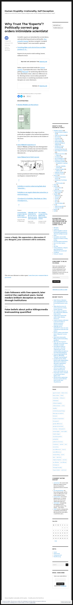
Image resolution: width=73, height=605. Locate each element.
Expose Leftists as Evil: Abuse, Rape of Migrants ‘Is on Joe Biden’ (61, 334)
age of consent (56, 392)
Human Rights (58, 141)
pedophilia (55, 439)
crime (63, 405)
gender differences (57, 423)
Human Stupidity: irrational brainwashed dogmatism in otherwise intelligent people (60, 232)
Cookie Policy (32, 602)
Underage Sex (58, 208)
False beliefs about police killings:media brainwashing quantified (61, 339)
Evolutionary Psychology (61, 180)
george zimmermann (58, 426)
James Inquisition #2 (26, 144)
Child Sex (58, 170)
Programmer (8, 41)
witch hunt (63, 470)
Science (7, 47)
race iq (63, 449)
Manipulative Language (62, 163)
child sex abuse (56, 405)
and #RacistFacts (27, 104)
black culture (56, 395)
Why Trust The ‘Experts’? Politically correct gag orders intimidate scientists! (61, 343)
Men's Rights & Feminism (61, 150)
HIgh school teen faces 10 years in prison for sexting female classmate (60, 308)
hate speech (62, 428)
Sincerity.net (43, 61)
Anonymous (57, 483)
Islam (56, 200)
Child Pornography (59, 206)
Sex (54, 204)
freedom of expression (58, 418)
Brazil (62, 395)
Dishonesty (7, 45)
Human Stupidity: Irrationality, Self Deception (29, 11)
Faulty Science (58, 140)
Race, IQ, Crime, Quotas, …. (60, 243)
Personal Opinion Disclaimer (61, 241)
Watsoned (25, 71)
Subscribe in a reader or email (60, 289)
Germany (55, 428)
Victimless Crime (59, 174)
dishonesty (7, 50)
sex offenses (63, 462)
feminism (55, 416)
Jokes (56, 189)
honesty (56, 209)
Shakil (55, 509)
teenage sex (56, 464)
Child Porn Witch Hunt (60, 135)
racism (62, 454)
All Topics (56, 227)
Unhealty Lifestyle (59, 172)
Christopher (56, 503)
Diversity (57, 136)
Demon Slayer (57, 496)
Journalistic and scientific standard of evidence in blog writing (61, 238)
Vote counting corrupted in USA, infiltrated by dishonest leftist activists (42, 215)
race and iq (55, 446)
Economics (57, 138)
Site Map (56, 246)
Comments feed (58, 555)
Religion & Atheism (59, 160)
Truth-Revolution (59, 203)
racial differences (57, 452)
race (66, 444)
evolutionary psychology (59, 410)
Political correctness (60, 153)
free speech (56, 421)
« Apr (55, 541)
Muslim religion (56, 434)
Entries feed (57, 553)
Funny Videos (58, 187)
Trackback (56, 252)
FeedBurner (63, 586)
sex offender (56, 462)
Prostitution (58, 157)
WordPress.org (57, 556)
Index (55, 235)
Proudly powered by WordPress (36, 598)
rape (54, 457)
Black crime (64, 392)
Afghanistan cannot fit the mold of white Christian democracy (60, 317)
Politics (58, 155)
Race (56, 201)
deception (7, 48)
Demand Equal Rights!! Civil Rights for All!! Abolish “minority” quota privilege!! (60, 356)
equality (55, 408)
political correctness (58, 441)
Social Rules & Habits (60, 161)
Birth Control (58, 192)
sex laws (65, 459)
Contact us (56, 229)
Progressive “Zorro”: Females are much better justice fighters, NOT (61, 374)
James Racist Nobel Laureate (28, 157)
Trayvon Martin (56, 470)
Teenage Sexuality (59, 169)
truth (55, 211)
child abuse (55, 400)
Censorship (55, 398)
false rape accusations (58, 413)
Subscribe (56, 281)
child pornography (57, 403)
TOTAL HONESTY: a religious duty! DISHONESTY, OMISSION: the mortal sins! (61, 249)
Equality (56, 194)
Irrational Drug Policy (60, 149)
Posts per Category (58, 254)
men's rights (64, 431)
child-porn (62, 398)
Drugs (55, 184)
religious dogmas (57, 459)
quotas (61, 444)
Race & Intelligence (59, 158)
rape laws (59, 457)
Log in (55, 552)
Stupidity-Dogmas (58, 130)
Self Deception (59, 183)
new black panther (57, 436)
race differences (57, 449)
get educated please (59, 490)
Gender (57, 198)
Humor (55, 186)
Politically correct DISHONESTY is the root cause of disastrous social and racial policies (32, 215)
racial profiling (56, 454)
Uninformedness (58, 191)
